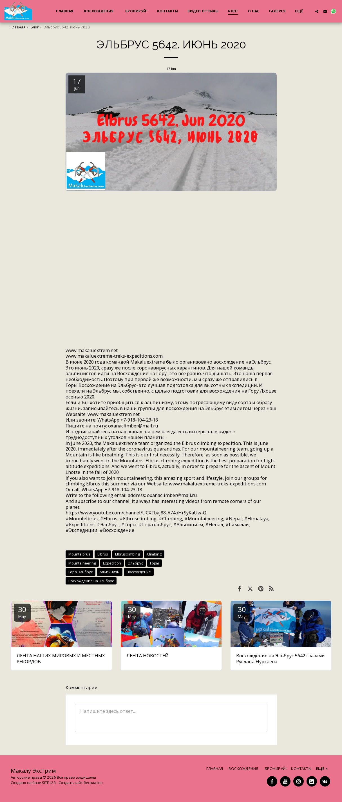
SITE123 (49, 782)
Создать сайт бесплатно (81, 782)
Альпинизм (110, 571)
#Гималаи (237, 524)
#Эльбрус (108, 524)
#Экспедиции (81, 530)
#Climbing (170, 518)
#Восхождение (117, 530)
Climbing (154, 554)
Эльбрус (135, 563)
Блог (35, 27)
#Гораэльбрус (155, 524)
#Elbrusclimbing (138, 518)
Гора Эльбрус (80, 571)
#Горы (129, 524)
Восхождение (139, 571)
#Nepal (233, 518)
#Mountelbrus (82, 518)
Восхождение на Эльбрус (91, 580)
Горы (154, 563)
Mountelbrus (79, 554)
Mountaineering (82, 563)
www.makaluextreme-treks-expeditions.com (114, 356)
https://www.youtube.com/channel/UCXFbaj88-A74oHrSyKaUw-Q (136, 512)
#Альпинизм (188, 524)
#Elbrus (108, 518)
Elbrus (102, 554)
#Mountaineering (203, 518)
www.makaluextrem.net (171, 278)
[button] (317, 11)
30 (22, 611)
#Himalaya (256, 518)
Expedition (112, 563)
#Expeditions (80, 524)
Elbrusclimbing (127, 554)
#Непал (214, 524)
